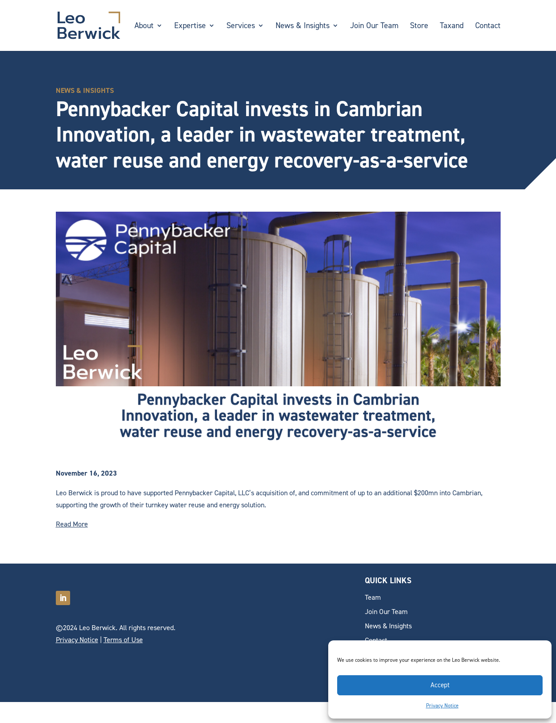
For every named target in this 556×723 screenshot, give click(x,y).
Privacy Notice (442, 705)
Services (240, 26)
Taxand (452, 26)
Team (373, 597)
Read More (72, 524)
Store (419, 26)
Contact (488, 26)
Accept (440, 685)
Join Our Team (374, 26)
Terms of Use (123, 639)
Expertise (190, 26)
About (144, 26)
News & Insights (303, 26)
